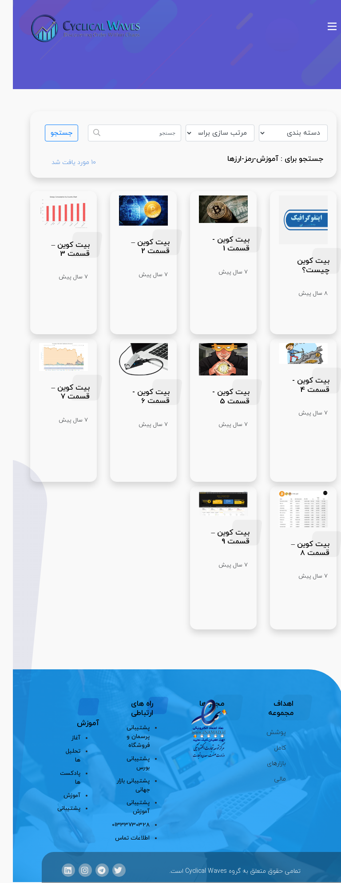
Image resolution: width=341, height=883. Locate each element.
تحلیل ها (60, 755)
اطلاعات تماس (119, 838)
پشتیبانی (60, 808)
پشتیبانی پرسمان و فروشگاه (125, 736)
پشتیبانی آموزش (125, 807)
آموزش (60, 795)
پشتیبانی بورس (125, 763)
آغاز (63, 738)
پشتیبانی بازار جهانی (120, 785)
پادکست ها (60, 777)
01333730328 (118, 824)
